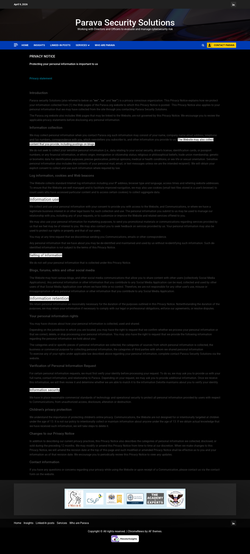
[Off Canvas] (16, 44)
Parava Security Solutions (125, 23)
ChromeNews (136, 531)
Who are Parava (105, 45)
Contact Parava (220, 45)
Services (81, 45)
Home (25, 45)
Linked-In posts (60, 45)
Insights (39, 45)
